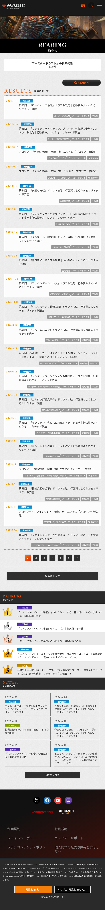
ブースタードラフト (81, 115)
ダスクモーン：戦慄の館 (59, 316)
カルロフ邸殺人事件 (51, 409)
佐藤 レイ (94, 363)
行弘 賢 (95, 115)
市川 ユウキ (93, 158)
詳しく (60, 896)
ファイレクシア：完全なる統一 (46, 545)
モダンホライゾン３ (49, 363)
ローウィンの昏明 (62, 115)
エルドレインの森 (52, 456)
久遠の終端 (65, 200)
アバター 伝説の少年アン (58, 138)
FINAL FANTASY (63, 224)
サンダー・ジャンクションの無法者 (44, 386)
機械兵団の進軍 (53, 498)
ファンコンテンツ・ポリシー (28, 847)
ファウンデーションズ (60, 293)
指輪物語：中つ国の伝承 (47, 475)
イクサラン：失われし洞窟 (48, 432)
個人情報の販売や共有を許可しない (77, 849)
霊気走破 (66, 270)
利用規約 (13, 828)
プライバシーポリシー (23, 838)
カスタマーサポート (69, 838)
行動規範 (61, 828)
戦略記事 (86, 340)
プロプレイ (53, 158)
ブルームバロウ (53, 340)
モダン (63, 158)
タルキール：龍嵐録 (61, 247)
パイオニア (61, 521)
